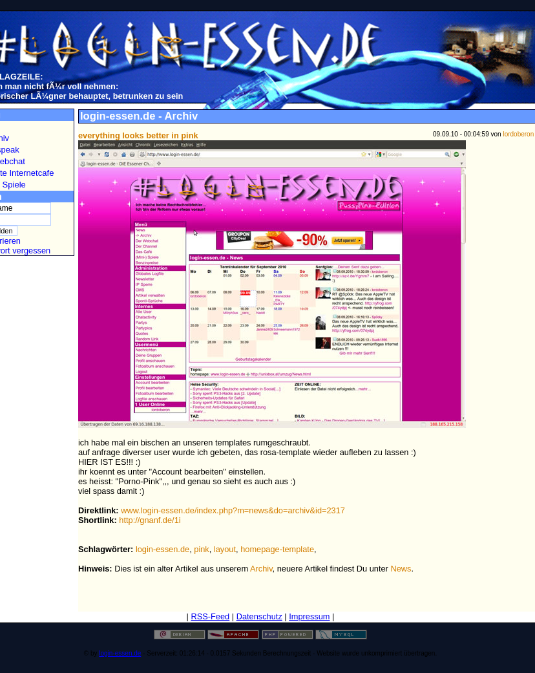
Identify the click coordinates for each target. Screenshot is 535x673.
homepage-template (277, 549)
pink (201, 549)
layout (225, 549)
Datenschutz (259, 616)
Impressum (309, 616)
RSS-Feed (210, 616)
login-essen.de (162, 549)
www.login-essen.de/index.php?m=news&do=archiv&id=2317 (233, 510)
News (400, 568)
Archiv (261, 568)
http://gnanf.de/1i (149, 520)
